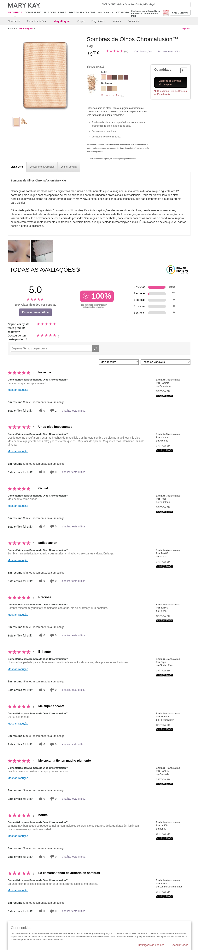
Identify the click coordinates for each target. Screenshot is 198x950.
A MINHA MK (105, 12)
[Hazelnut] (120, 78)
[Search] (173, 4)
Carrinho (180, 12)
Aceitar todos (180, 945)
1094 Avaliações (143, 51)
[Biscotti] (46, 74)
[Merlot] (126, 78)
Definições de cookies (151, 945)
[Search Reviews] (55, 348)
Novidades (14, 21)
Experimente (163, 94)
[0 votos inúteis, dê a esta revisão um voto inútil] (53, 472)
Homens (116, 21)
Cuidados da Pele (37, 21)
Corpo (80, 21)
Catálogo (122, 12)
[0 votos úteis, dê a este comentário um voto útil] (41, 410)
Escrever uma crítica (169, 51)
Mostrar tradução (18, 389)
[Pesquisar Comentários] (95, 348)
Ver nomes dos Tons (110, 95)
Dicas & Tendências (82, 12)
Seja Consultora (55, 12)
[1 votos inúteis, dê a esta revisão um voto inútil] (53, 410)
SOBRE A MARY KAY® (111, 4)
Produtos (15, 12)
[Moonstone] (114, 89)
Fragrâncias (98, 21)
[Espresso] (114, 78)
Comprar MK (33, 12)
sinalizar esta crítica (73, 410)
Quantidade (162, 69)
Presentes (133, 21)
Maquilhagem (62, 21)
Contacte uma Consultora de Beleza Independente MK (145, 13)
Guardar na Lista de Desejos (172, 91)
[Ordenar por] (119, 362)
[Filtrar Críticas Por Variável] (165, 362)
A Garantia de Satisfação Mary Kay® (139, 4)
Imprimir (186, 28)
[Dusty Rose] (109, 78)
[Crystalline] (103, 89)
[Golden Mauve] (109, 89)
